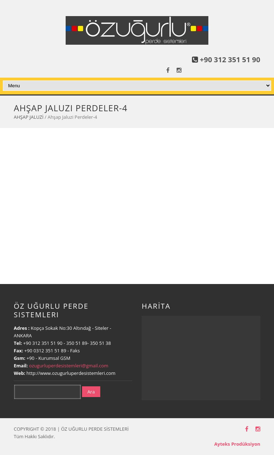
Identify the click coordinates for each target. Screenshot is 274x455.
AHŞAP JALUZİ (29, 117)
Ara (91, 391)
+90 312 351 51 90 (230, 59)
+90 (31, 358)
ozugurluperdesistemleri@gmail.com (68, 365)
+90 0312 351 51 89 (45, 350)
